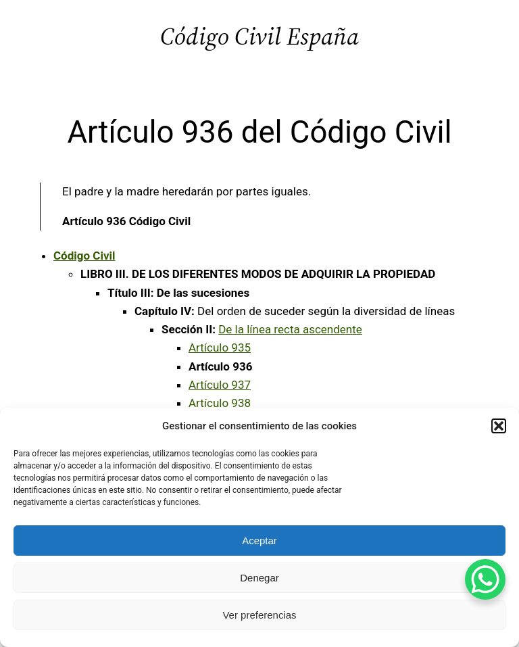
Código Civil (84, 255)
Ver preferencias (259, 615)
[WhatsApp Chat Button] (485, 579)
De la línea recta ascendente (290, 329)
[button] (498, 426)
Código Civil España (259, 36)
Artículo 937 (220, 384)
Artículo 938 (220, 403)
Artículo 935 (220, 347)
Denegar (259, 577)
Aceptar (259, 540)
